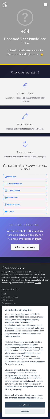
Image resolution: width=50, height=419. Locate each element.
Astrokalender (12, 190)
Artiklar (9, 211)
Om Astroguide (8, 303)
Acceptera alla (25, 405)
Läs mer (38, 282)
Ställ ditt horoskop (25, 247)
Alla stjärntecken (13, 183)
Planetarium (11, 197)
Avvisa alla (25, 411)
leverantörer (19, 314)
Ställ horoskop (12, 204)
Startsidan (10, 176)
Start (4, 293)
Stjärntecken (7, 300)
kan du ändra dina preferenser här (28, 398)
